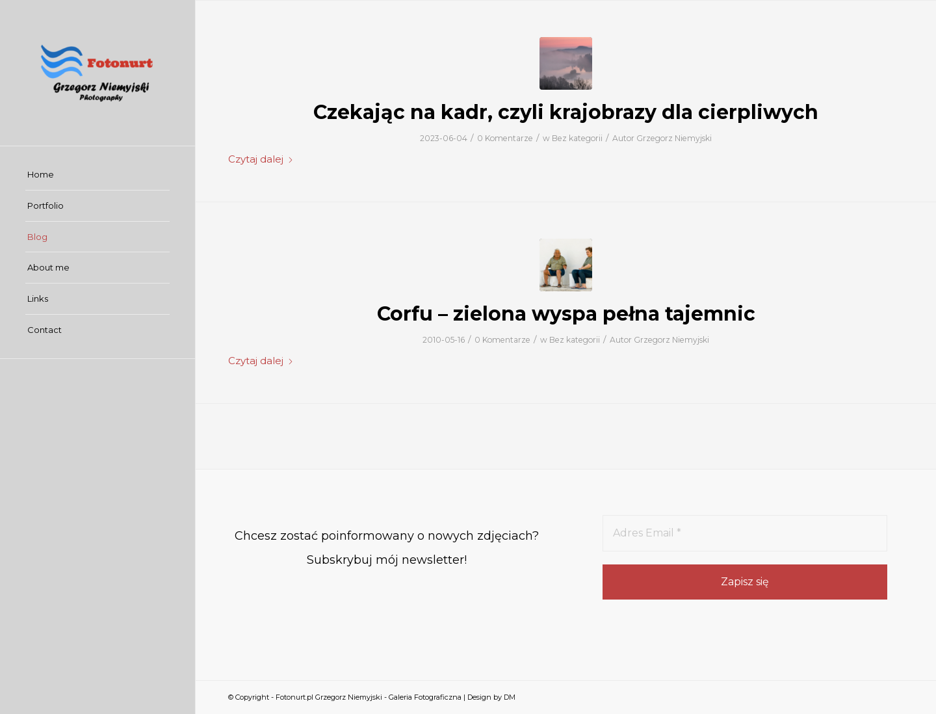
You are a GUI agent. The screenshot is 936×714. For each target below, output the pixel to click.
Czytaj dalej (261, 159)
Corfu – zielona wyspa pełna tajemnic (566, 314)
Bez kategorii (577, 138)
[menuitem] (97, 175)
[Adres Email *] (745, 533)
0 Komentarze (505, 138)
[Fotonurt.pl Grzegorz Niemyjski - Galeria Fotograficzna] (97, 73)
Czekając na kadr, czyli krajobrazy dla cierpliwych (565, 112)
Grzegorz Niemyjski (674, 138)
